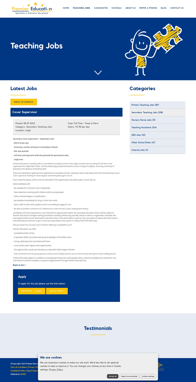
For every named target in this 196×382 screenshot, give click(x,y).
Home (66, 8)
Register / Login (32, 291)
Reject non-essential (129, 376)
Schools (117, 8)
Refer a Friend (148, 8)
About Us (130, 8)
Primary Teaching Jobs (145, 105)
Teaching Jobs (81, 8)
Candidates (101, 8)
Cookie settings (148, 376)
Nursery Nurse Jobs (143, 120)
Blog (163, 8)
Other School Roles (143, 142)
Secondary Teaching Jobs (147, 112)
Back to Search (23, 102)
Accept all (113, 376)
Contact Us (177, 8)
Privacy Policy (56, 369)
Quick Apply (57, 291)
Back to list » (19, 265)
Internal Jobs (140, 150)
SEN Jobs (138, 135)
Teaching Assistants (144, 127)
